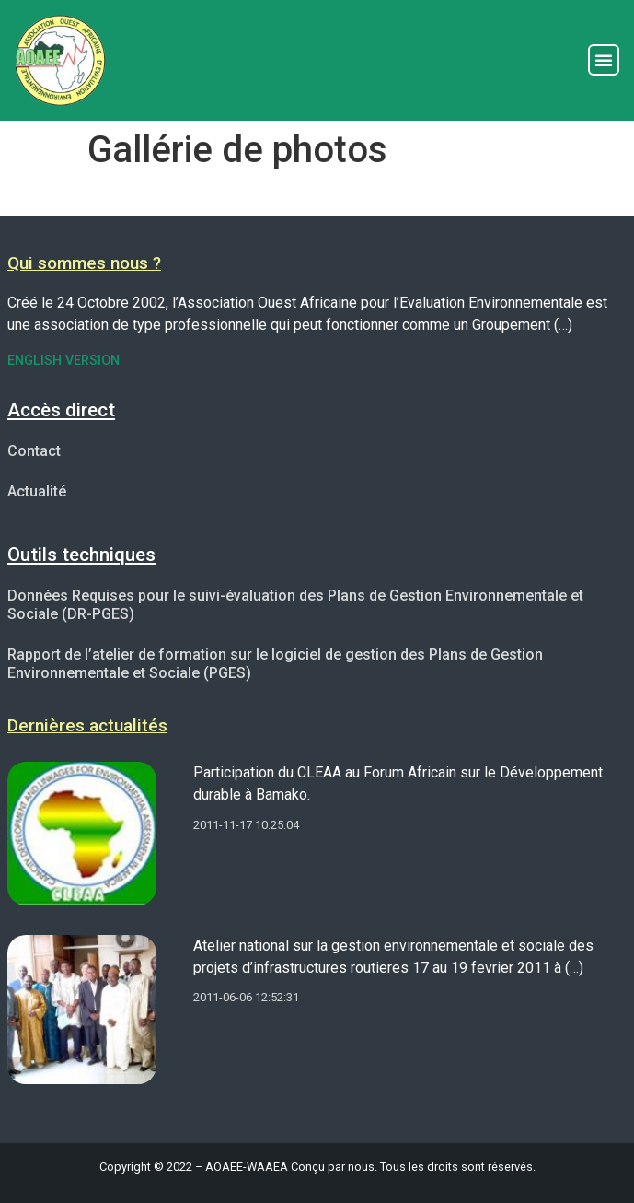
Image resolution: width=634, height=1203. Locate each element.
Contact (34, 451)
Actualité (36, 491)
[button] (603, 60)
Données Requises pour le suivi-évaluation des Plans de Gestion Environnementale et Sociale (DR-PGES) (295, 605)
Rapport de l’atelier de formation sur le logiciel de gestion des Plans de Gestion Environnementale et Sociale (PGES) (275, 664)
